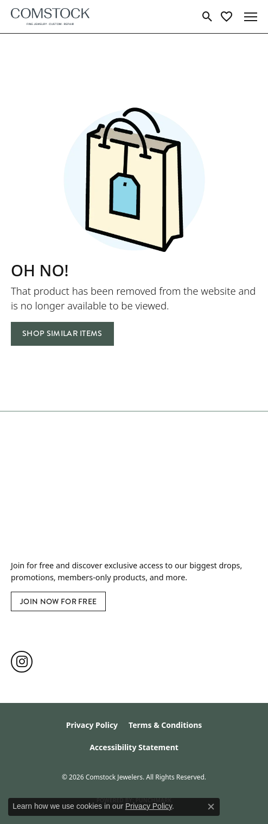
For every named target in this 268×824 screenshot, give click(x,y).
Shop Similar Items (62, 333)
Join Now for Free (58, 601)
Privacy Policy (92, 725)
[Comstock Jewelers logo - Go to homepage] (50, 16)
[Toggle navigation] (251, 17)
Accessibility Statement (134, 747)
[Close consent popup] (211, 806)
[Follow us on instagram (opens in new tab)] (22, 662)
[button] (207, 17)
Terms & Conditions (165, 725)
